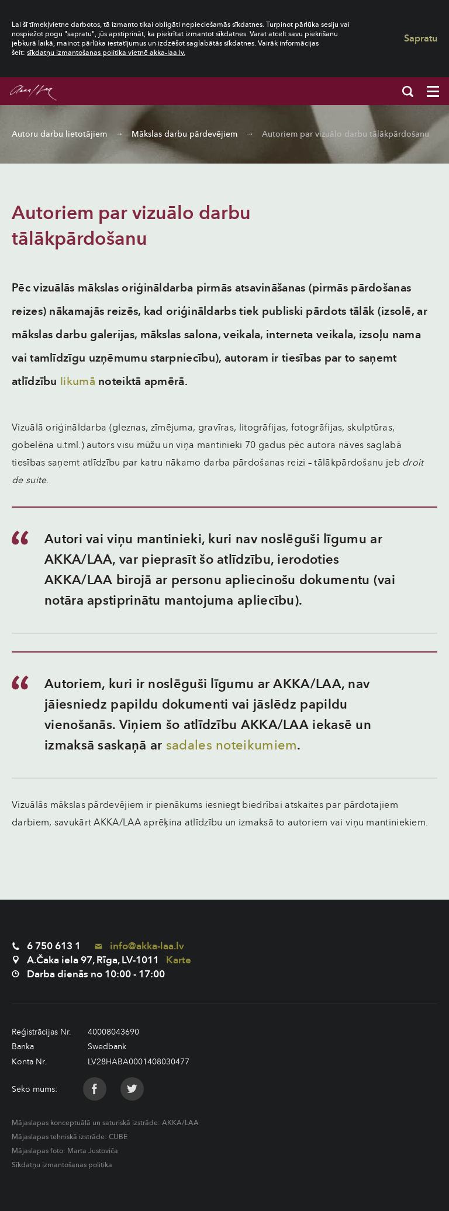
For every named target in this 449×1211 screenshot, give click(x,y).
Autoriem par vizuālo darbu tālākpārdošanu (345, 134)
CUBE (118, 1136)
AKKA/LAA (180, 1122)
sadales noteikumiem (232, 745)
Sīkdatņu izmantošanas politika (62, 1165)
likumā (77, 381)
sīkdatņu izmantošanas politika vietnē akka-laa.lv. (106, 52)
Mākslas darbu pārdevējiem (184, 134)
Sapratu (420, 38)
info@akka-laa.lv (139, 946)
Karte (178, 960)
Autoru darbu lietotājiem (59, 134)
